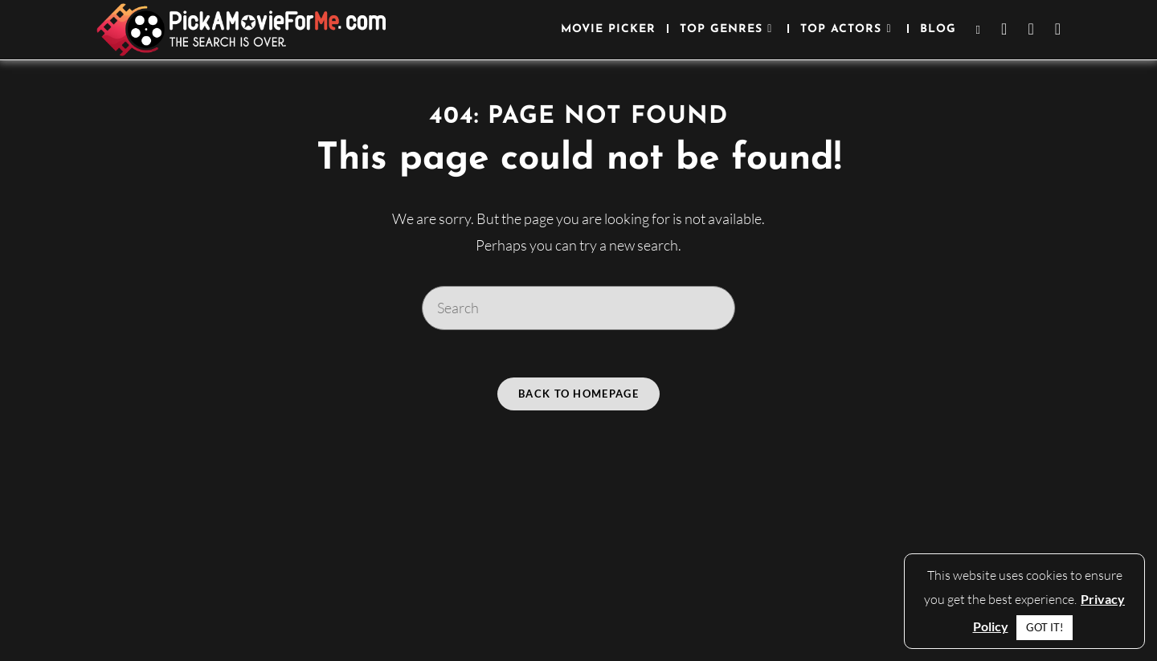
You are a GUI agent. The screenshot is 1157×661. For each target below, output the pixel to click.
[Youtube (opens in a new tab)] (1058, 29)
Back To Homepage (578, 394)
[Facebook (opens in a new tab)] (1004, 29)
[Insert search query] (578, 307)
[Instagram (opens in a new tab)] (1030, 29)
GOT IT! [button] (1044, 627)
